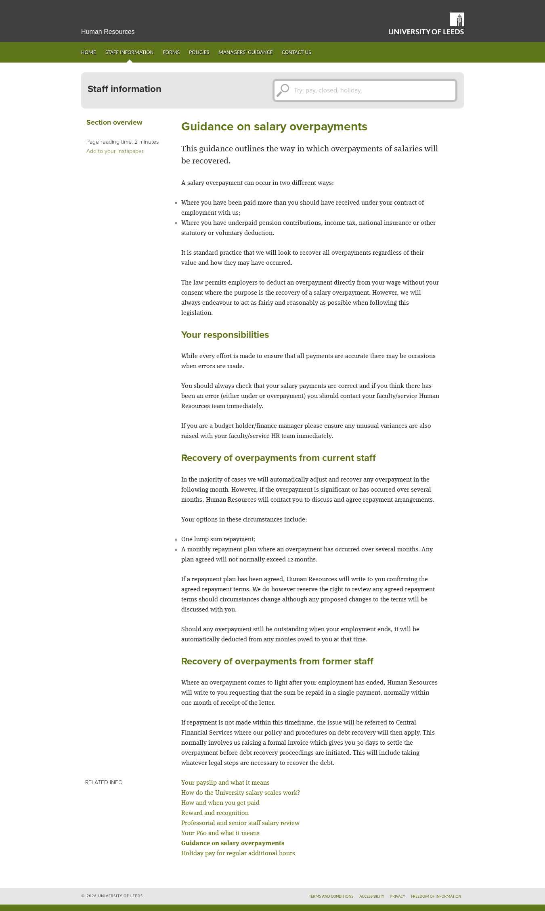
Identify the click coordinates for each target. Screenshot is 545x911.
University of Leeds (426, 23)
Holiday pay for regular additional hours (238, 853)
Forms (171, 52)
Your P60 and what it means (220, 833)
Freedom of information (436, 896)
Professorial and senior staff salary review (240, 823)
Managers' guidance (245, 52)
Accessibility (371, 896)
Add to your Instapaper (115, 151)
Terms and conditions (331, 896)
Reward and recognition (215, 813)
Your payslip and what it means (225, 783)
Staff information (129, 52)
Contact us (296, 52)
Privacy (397, 896)
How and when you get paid (220, 803)
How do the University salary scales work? (240, 793)
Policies (199, 52)
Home (88, 52)
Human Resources (108, 31)
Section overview (114, 122)
